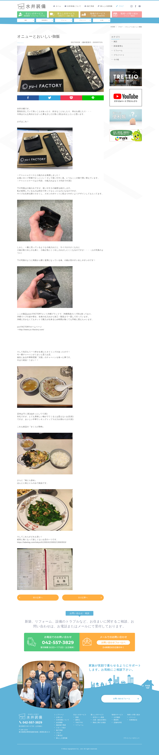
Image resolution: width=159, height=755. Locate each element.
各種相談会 (133, 722)
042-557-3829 (31, 724)
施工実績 (89, 6)
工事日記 (59, 737)
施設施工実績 (61, 727)
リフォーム (63, 21)
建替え (77, 722)
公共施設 (117, 719)
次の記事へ (83, 598)
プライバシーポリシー (131, 740)
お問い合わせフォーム (119, 701)
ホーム (57, 6)
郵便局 (116, 722)
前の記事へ (38, 598)
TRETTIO (79, 724)
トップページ (59, 717)
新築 (77, 719)
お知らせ (59, 719)
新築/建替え (44, 21)
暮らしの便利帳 (105, 6)
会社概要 (59, 724)
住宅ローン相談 (98, 719)
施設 (26, 21)
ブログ (120, 6)
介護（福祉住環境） (100, 722)
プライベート (82, 21)
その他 (101, 21)
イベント (132, 719)
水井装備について (72, 6)
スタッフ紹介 (61, 730)
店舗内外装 (118, 724)
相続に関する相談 (99, 724)
